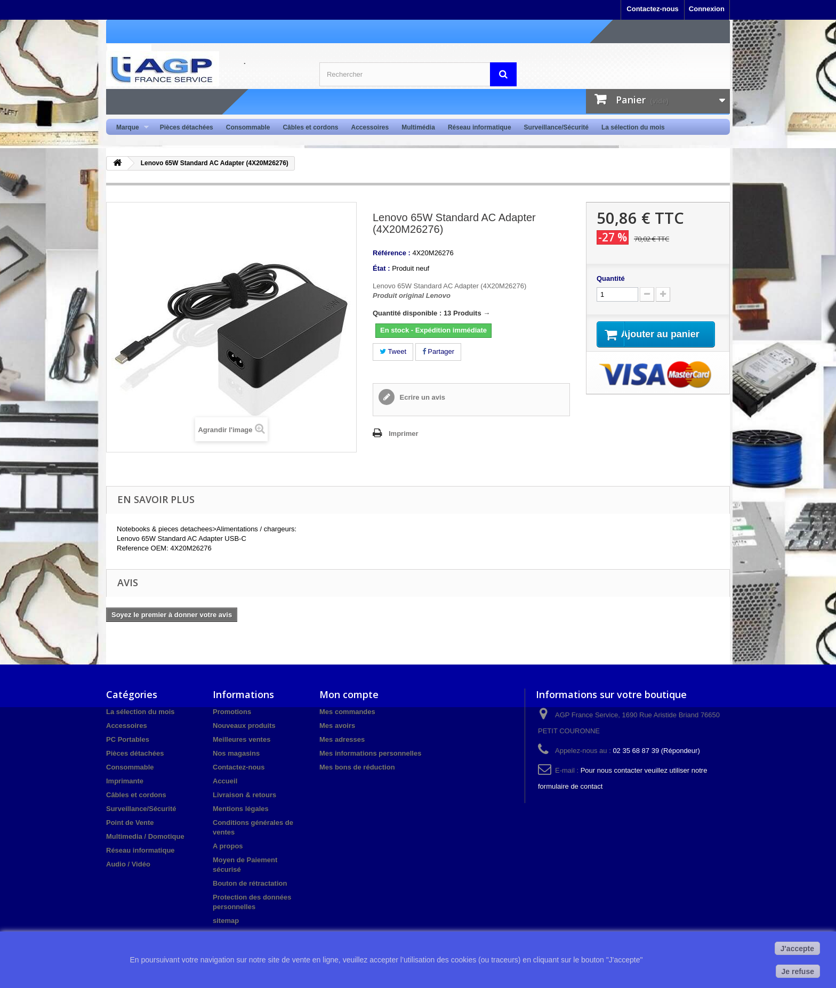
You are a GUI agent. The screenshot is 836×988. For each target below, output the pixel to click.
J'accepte (797, 948)
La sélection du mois (633, 127)
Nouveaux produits (244, 726)
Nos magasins (236, 753)
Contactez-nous (652, 9)
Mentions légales (241, 809)
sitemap (226, 921)
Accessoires (370, 127)
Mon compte (349, 694)
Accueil (225, 781)
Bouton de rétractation (250, 883)
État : (381, 268)
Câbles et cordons (310, 127)
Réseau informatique (479, 127)
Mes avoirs (337, 726)
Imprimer (404, 434)
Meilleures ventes (241, 739)
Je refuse (798, 971)
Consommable (248, 127)
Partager (438, 351)
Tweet (393, 351)
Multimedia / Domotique (145, 836)
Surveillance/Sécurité (556, 127)
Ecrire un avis (421, 397)
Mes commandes (347, 712)
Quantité (611, 278)
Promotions (232, 712)
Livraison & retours (244, 795)
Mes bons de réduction (357, 767)
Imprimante (124, 781)
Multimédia (418, 127)
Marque (129, 128)
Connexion (707, 9)
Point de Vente (130, 823)
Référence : (392, 253)
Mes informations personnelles (370, 753)
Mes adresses (342, 739)
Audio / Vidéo (128, 864)
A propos (228, 846)
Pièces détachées (186, 127)
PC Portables (127, 739)
